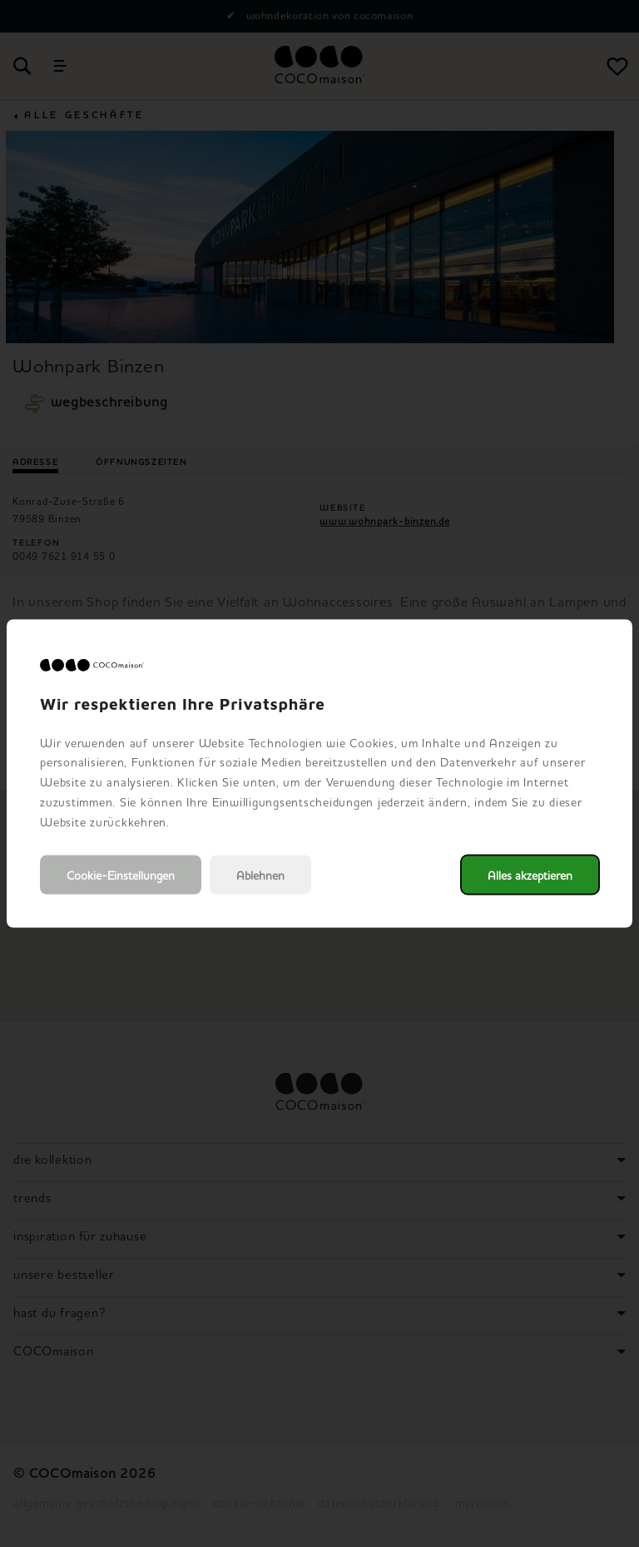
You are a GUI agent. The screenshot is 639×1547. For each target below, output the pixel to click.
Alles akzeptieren (530, 875)
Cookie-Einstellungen (121, 875)
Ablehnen (260, 875)
